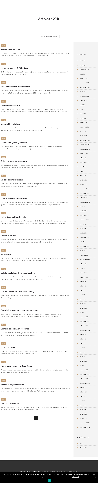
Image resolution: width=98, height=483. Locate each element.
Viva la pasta (6, 254)
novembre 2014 (84, 246)
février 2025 (83, 78)
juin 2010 (82, 396)
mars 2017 (83, 206)
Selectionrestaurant (46, 36)
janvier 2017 (83, 211)
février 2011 (83, 361)
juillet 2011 (83, 339)
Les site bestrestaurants (10, 105)
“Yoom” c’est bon (8, 235)
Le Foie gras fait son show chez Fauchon (18, 273)
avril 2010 (83, 405)
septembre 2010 (85, 383)
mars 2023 (83, 118)
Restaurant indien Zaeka (11, 49)
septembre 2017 (85, 202)
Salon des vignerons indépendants (15, 86)
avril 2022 (83, 131)
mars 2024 (83, 92)
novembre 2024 (84, 83)
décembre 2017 (84, 189)
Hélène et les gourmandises (12, 384)
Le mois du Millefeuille (10, 403)
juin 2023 (82, 105)
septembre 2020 (85, 149)
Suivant (29, 418)
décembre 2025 (84, 69)
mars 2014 (83, 251)
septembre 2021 (85, 140)
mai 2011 (82, 348)
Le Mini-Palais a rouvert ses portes (15, 328)
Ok (49, 480)
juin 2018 (82, 171)
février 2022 (83, 136)
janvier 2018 (83, 184)
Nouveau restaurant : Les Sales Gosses (16, 366)
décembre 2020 (84, 145)
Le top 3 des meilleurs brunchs (13, 217)
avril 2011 (83, 352)
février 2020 (84, 153)
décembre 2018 (84, 162)
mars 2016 (83, 228)
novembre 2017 (84, 193)
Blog (81, 443)
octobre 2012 (84, 277)
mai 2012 (82, 295)
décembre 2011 (84, 317)
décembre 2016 (84, 215)
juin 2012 (82, 290)
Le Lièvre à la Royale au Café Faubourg (17, 291)
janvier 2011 (83, 365)
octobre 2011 (84, 326)
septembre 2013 (85, 259)
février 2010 (83, 414)
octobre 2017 (84, 198)
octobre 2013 (84, 255)
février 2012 (83, 308)
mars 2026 (83, 65)
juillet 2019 (83, 158)
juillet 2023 (83, 100)
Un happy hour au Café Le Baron (14, 68)
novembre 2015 (84, 237)
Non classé (83, 448)
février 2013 (83, 273)
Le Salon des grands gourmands (14, 142)
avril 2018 (83, 175)
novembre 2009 (85, 427)
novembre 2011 (84, 321)
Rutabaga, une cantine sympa (14, 161)
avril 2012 (83, 299)
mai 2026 (82, 61)
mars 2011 (83, 357)
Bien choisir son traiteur (10, 124)
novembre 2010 (84, 374)
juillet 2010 (83, 392)
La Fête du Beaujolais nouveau (14, 198)
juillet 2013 (83, 264)
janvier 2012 (83, 312)
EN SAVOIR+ (75, 477)
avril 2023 (83, 114)
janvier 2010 (83, 418)
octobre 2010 (84, 379)
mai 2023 (82, 109)
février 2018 (83, 180)
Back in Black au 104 (9, 347)
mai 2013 (82, 268)
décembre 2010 (84, 370)
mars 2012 (83, 304)
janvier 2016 (83, 233)
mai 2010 (82, 401)
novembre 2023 (84, 96)
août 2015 (83, 242)
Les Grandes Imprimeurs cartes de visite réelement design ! (59, 471)
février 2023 (83, 122)
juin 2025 (82, 74)
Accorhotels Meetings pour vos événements (19, 310)
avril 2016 (83, 224)
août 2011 (83, 334)
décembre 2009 (85, 423)
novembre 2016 (84, 220)
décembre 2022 (84, 127)
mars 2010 (83, 410)
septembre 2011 (85, 330)
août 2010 (83, 387)
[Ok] (96, 477)
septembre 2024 (85, 87)
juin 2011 (82, 343)
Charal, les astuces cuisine (12, 179)
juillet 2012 (83, 286)
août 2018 (83, 167)
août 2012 (83, 281)
